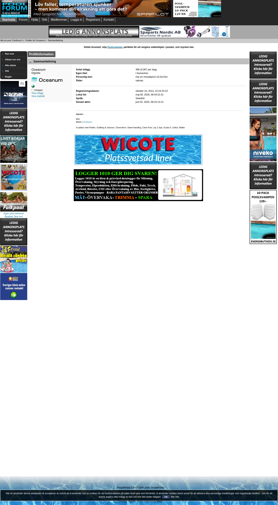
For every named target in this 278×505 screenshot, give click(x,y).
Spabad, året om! (13, 216)
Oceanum (87, 122)
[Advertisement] (13, 359)
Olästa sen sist (12, 59)
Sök (7, 71)
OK (166, 497)
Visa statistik (38, 96)
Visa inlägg (37, 93)
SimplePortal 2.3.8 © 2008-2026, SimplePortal (140, 487)
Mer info (175, 497)
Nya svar (9, 54)
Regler (8, 77)
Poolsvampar (114, 47)
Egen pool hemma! (14, 213)
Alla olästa (10, 65)
